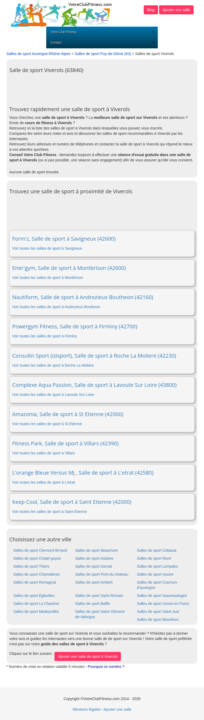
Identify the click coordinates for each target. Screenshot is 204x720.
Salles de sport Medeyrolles (36, 611)
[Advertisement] (106, 88)
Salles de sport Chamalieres (36, 574)
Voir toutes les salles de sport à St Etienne (47, 424)
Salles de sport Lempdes (157, 566)
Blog (151, 10)
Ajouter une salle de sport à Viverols (87, 656)
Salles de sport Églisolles (34, 595)
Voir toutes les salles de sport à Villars (43, 453)
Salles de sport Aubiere (94, 558)
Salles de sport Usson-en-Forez (163, 603)
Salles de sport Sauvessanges (162, 595)
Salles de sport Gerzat (93, 566)
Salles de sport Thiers (31, 566)
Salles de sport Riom (154, 558)
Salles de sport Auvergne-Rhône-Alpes (38, 54)
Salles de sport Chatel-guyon (37, 558)
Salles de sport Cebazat (156, 550)
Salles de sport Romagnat (34, 582)
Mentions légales (86, 709)
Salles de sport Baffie (92, 603)
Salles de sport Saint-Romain (99, 595)
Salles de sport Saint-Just (158, 611)
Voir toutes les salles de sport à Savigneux (47, 248)
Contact (55, 42)
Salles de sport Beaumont (96, 550)
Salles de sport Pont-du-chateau (101, 574)
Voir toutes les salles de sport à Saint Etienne (49, 511)
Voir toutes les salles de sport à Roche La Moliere (53, 365)
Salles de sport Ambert (94, 582)
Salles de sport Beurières (157, 619)
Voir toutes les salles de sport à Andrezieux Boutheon (56, 307)
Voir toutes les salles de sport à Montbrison (47, 277)
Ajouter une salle (176, 10)
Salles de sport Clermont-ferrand (40, 550)
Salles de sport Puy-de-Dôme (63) (103, 54)
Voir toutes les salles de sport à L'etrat (43, 482)
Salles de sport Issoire (155, 574)
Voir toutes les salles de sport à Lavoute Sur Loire (53, 394)
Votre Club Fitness (63, 32)
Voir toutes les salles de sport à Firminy (44, 336)
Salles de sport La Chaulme (36, 603)
